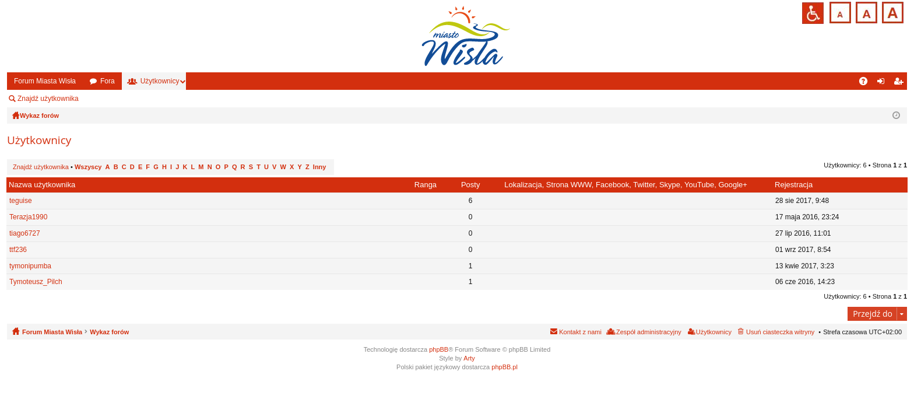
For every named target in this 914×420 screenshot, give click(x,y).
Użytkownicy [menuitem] (714, 331)
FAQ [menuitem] (867, 83)
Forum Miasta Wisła (45, 81)
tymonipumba (30, 266)
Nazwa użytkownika (42, 184)
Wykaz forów (109, 331)
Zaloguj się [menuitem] (883, 83)
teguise (20, 201)
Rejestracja (794, 184)
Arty (469, 358)
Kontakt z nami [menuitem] (580, 331)
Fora (107, 81)
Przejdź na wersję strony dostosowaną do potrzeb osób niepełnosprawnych (813, 13)
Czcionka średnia (865, 11)
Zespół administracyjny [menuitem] (131, 98)
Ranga (425, 184)
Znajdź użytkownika (48, 98)
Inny (319, 166)
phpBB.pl (504, 366)
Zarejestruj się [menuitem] (900, 83)
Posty (470, 184)
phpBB (438, 349)
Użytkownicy (160, 81)
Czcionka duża (891, 11)
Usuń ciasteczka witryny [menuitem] (780, 331)
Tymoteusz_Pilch (35, 282)
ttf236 (18, 250)
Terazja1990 (28, 217)
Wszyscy (88, 166)
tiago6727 (24, 233)
